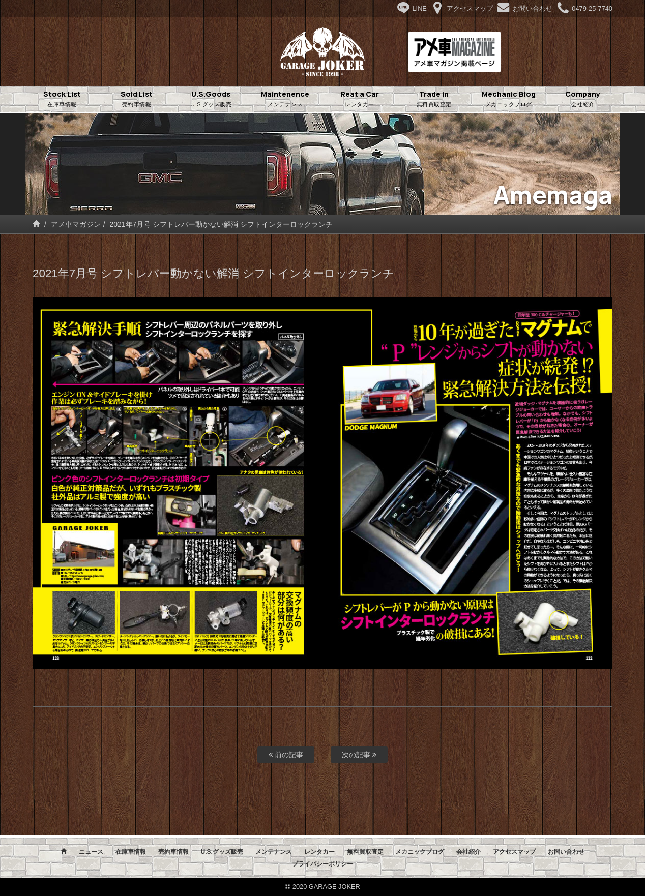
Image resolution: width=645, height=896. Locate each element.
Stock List (62, 99)
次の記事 (359, 755)
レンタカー (319, 851)
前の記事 (286, 755)
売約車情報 (173, 851)
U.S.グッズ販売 (221, 851)
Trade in (434, 99)
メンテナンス (273, 851)
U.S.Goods (211, 99)
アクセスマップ (514, 851)
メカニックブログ (419, 851)
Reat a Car (359, 99)
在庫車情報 (130, 851)
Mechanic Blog (509, 99)
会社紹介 (468, 851)
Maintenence (285, 99)
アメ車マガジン (76, 224)
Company (583, 99)
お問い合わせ (566, 851)
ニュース (91, 851)
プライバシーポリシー (322, 864)
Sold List (136, 99)
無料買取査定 (365, 851)
